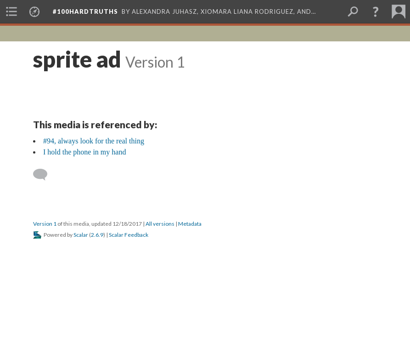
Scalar (80, 234)
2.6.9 (97, 234)
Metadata (190, 223)
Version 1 (44, 223)
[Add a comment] (44, 175)
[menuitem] (11, 11)
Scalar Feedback (128, 234)
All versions (160, 223)
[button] (375, 11)
